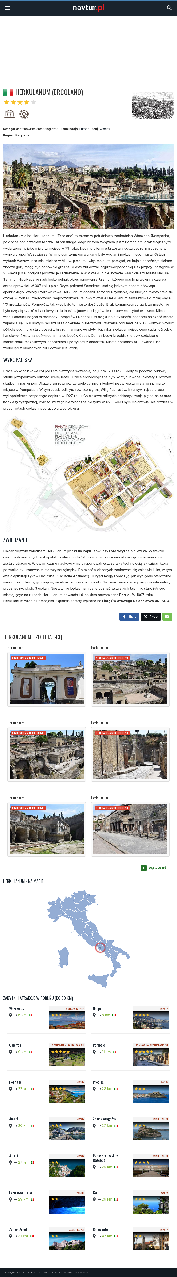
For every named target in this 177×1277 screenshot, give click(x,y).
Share (129, 616)
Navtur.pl (35, 1272)
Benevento (100, 1229)
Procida (98, 1082)
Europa (84, 129)
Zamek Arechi (18, 1229)
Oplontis (15, 1045)
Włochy (104, 129)
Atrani (13, 1155)
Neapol (97, 1008)
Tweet (150, 617)
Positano (15, 1082)
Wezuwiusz (16, 1008)
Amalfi (13, 1118)
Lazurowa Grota (20, 1192)
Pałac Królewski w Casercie (106, 1158)
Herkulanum (15, 647)
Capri (97, 1192)
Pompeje (99, 1045)
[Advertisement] (88, 47)
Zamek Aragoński (105, 1118)
